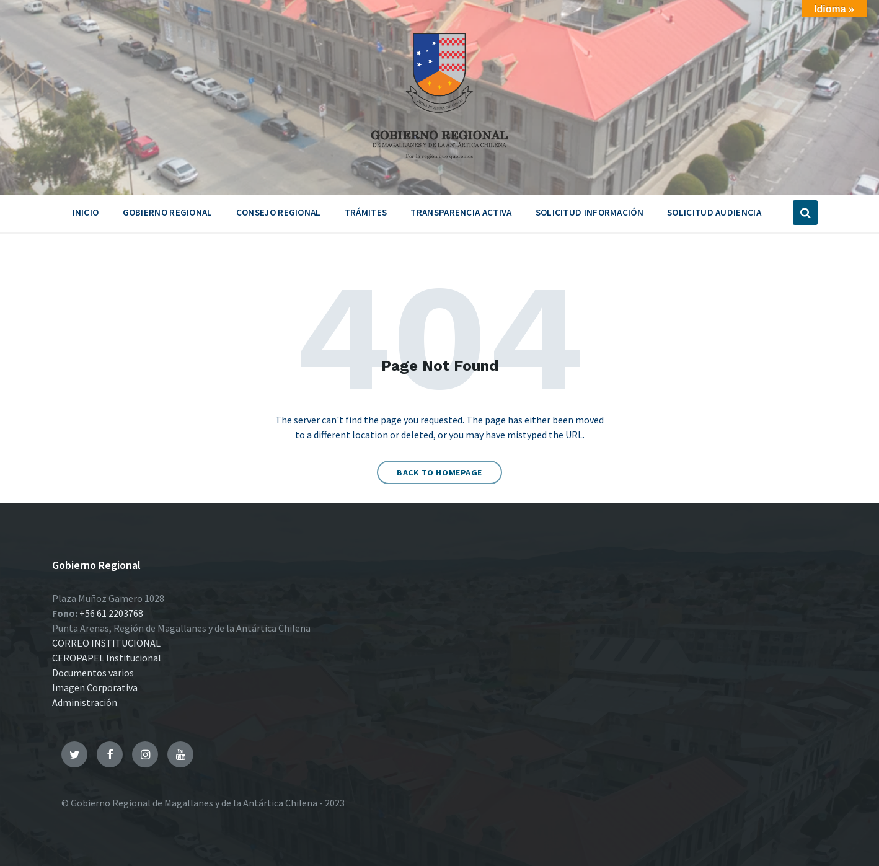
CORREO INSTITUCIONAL (106, 643)
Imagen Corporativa (95, 687)
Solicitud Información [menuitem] (589, 212)
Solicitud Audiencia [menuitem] (714, 212)
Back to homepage (439, 472)
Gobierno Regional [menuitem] (168, 212)
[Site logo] (439, 163)
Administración (84, 702)
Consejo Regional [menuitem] (278, 212)
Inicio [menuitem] (86, 212)
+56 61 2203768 (111, 613)
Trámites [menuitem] (366, 212)
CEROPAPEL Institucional (106, 658)
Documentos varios (93, 672)
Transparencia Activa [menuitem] (460, 212)
